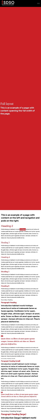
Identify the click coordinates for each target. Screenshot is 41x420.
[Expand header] (38, 3)
